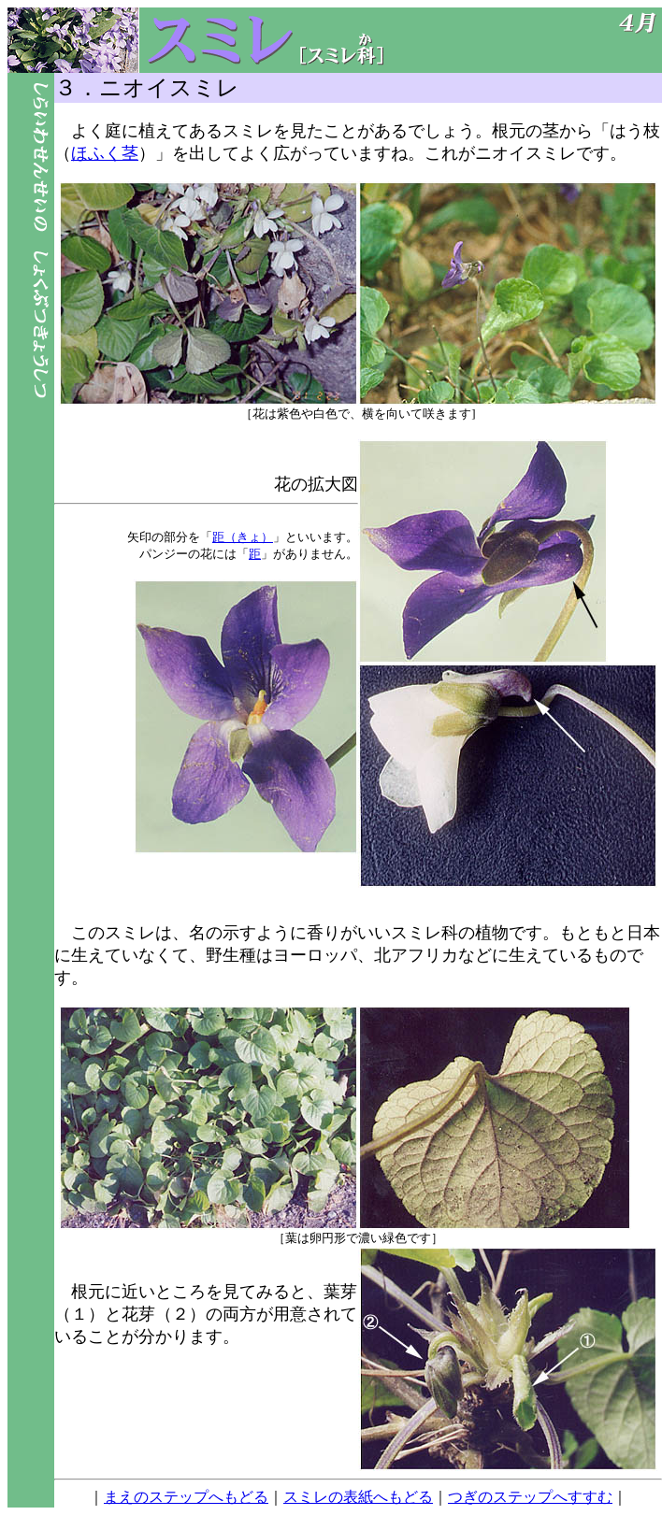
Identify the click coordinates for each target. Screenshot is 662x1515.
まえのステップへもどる (186, 1497)
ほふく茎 (104, 153)
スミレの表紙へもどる (358, 1497)
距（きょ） (242, 537)
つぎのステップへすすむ (530, 1497)
